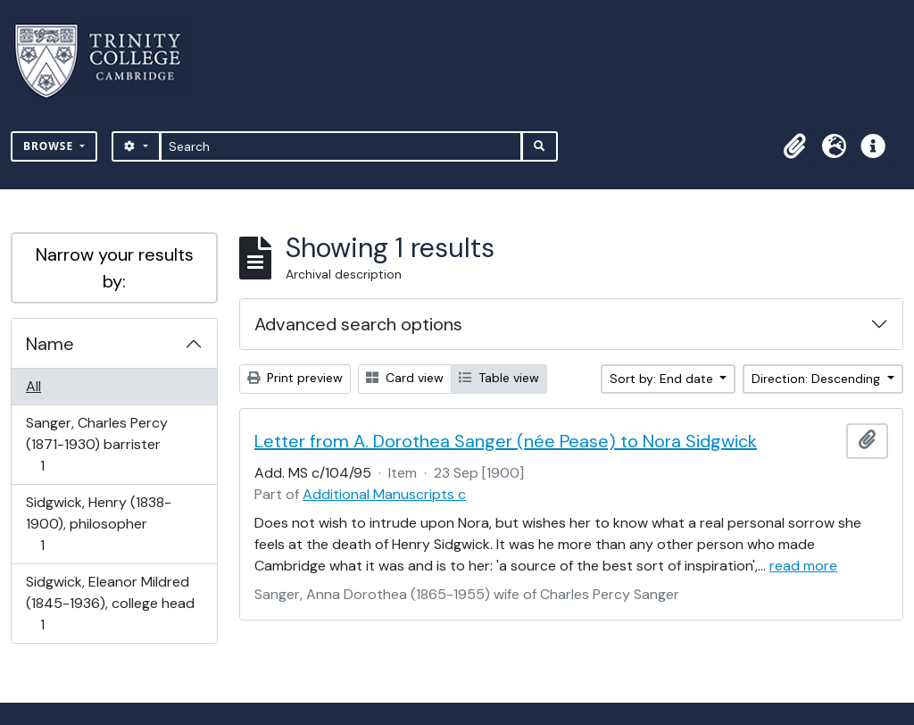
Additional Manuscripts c (384, 494)
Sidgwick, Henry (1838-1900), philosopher (98, 523)
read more (803, 565)
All (33, 386)
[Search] (341, 146)
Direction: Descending (818, 379)
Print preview (295, 378)
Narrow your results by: (115, 268)
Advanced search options (358, 324)
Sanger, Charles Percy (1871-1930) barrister (96, 444)
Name (50, 343)
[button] (794, 146)
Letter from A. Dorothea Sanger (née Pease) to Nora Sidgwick (505, 441)
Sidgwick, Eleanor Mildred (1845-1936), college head (110, 603)
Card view (405, 378)
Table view (499, 378)
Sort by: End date (663, 379)
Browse (50, 146)
